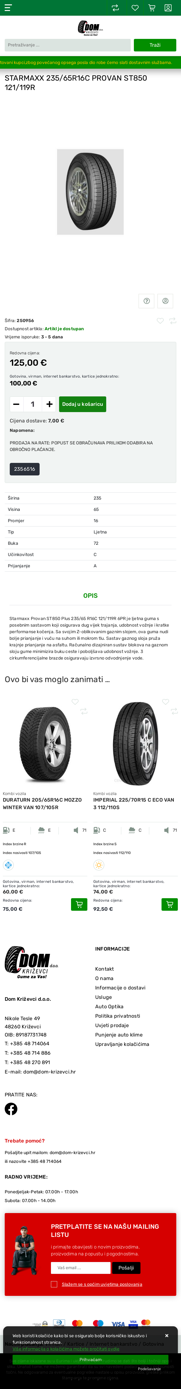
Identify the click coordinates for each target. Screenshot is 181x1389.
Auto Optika (109, 1007)
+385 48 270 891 (30, 1062)
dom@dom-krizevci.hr (49, 1072)
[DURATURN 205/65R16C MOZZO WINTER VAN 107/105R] (79, 904)
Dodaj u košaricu (82, 404)
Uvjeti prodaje (112, 1025)
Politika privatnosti (117, 1016)
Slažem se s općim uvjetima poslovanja (102, 1284)
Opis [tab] (90, 595)
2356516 (24, 469)
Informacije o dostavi (120, 988)
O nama (104, 978)
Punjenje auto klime (119, 1035)
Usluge (103, 997)
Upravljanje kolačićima (122, 1044)
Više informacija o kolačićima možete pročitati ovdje (66, 1349)
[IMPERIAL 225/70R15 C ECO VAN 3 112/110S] (170, 904)
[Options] (149, 1369)
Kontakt (104, 969)
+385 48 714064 (30, 1044)
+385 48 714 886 (30, 1053)
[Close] (90, 1360)
